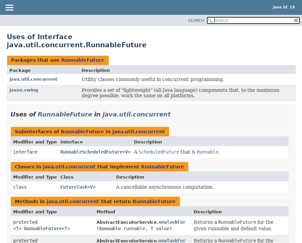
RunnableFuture (83, 60)
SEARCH (196, 20)
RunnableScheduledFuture (91, 152)
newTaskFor (172, 222)
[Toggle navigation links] (9, 8)
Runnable (110, 228)
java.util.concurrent (33, 79)
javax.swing (23, 89)
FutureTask (73, 187)
